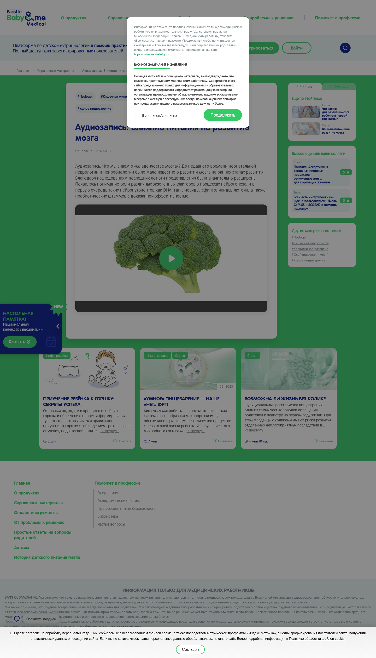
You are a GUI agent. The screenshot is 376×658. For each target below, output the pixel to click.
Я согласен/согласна (156, 115)
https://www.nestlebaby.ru (151, 54)
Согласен (190, 649)
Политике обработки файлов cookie (317, 639)
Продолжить (223, 115)
